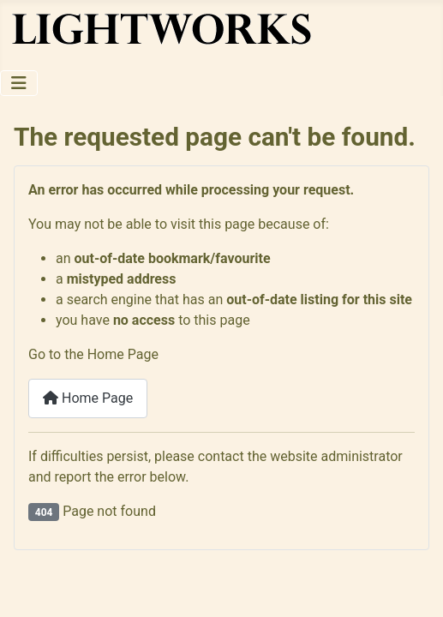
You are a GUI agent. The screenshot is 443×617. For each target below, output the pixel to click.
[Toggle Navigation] (19, 83)
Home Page (88, 398)
